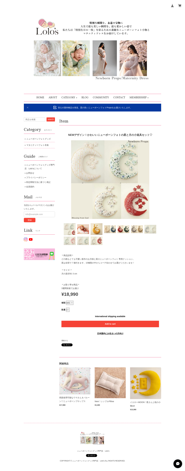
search (51, 119)
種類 (63, 303)
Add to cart (110, 324)
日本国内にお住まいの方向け (110, 333)
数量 (63, 310)
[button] (69, 97)
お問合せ (30, 173)
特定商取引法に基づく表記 (38, 182)
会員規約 (30, 186)
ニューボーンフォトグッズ (38, 139)
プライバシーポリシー (36, 177)
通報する (64, 340)
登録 (30, 220)
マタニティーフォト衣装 (37, 145)
